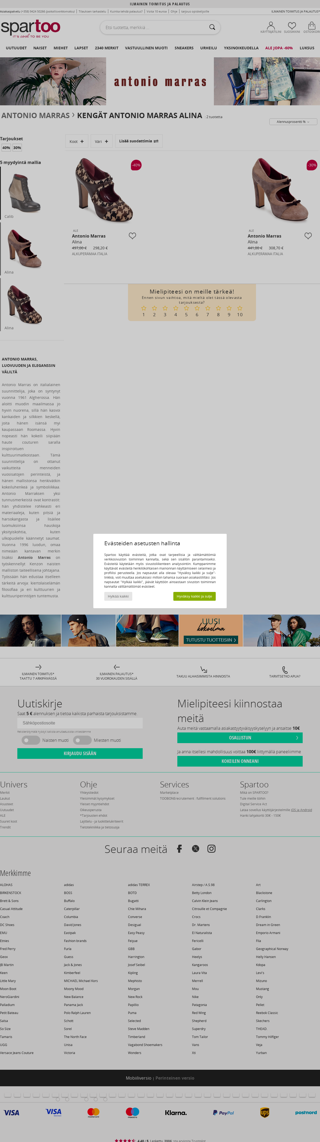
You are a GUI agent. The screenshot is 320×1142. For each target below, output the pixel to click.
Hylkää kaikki (118, 596)
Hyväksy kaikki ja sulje (194, 596)
